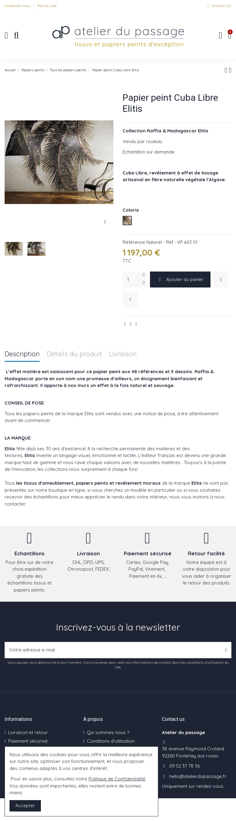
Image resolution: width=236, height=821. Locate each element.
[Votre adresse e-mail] (113, 650)
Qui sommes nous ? (108, 732)
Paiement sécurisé (28, 741)
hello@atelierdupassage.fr (197, 776)
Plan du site (47, 5)
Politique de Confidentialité (116, 779)
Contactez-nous (18, 5)
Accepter (25, 805)
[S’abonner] (226, 650)
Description (22, 354)
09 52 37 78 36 (184, 766)
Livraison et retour (28, 732)
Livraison (123, 354)
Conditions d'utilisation (111, 741)
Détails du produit (74, 354)
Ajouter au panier (180, 279)
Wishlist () (218, 5)
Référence (134, 242)
